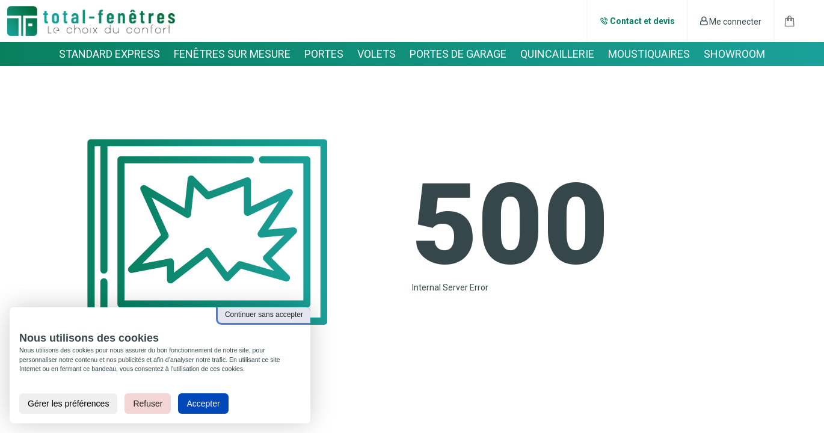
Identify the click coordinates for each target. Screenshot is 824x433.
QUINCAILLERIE (557, 54)
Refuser (147, 403)
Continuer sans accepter (264, 314)
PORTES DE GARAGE (458, 54)
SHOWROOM (734, 54)
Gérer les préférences (68, 403)
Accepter (203, 403)
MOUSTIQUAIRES (649, 54)
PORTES (323, 54)
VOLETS (376, 54)
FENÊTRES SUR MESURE (232, 54)
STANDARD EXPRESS (109, 54)
